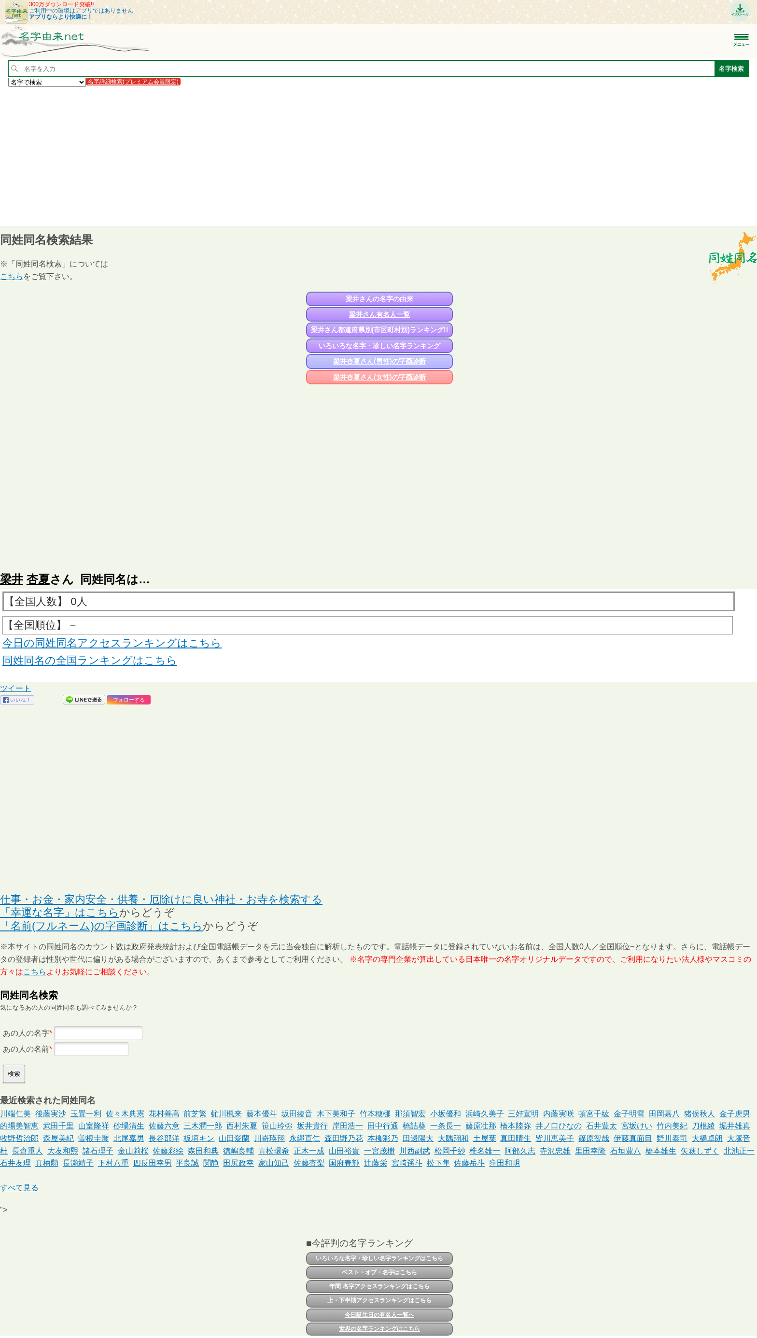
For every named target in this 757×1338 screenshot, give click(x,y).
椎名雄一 (484, 1151)
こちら (11, 276)
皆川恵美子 (554, 1138)
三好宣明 (523, 1114)
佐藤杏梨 (309, 1163)
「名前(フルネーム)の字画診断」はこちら (101, 926)
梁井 (11, 579)
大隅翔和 (453, 1138)
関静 (211, 1163)
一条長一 (445, 1126)
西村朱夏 (241, 1126)
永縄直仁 (304, 1138)
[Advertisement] (289, 156)
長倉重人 (27, 1151)
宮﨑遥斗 (407, 1163)
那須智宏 (410, 1114)
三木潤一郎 (202, 1126)
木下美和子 (336, 1114)
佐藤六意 (164, 1126)
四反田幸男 (152, 1163)
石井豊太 (601, 1126)
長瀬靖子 (78, 1163)
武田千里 (58, 1126)
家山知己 (273, 1163)
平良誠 (187, 1163)
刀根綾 (703, 1126)
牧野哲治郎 (19, 1138)
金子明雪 (629, 1114)
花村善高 (164, 1114)
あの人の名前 (26, 1049)
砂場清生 (128, 1126)
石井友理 (15, 1163)
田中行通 (382, 1126)
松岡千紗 (450, 1151)
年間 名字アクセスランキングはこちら (379, 1286)
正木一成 (309, 1151)
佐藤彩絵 (168, 1151)
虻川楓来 (226, 1114)
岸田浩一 (347, 1126)
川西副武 (414, 1151)
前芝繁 (195, 1114)
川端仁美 (15, 1114)
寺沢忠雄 (555, 1151)
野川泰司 (672, 1138)
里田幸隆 (590, 1151)
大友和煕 (62, 1151)
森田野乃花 (343, 1138)
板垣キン (198, 1138)
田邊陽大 (418, 1138)
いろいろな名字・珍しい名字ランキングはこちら (379, 1258)
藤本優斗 (261, 1114)
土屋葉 (484, 1138)
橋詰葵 (414, 1126)
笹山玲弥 (277, 1126)
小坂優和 (445, 1114)
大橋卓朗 (707, 1138)
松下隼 (438, 1163)
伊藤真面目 (633, 1138)
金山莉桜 (133, 1151)
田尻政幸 (238, 1163)
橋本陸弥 (515, 1126)
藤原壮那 (480, 1126)
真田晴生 (515, 1138)
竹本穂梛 (375, 1114)
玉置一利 (85, 1114)
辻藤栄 (375, 1163)
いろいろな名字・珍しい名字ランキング (379, 346)
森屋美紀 (58, 1138)
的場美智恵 (19, 1126)
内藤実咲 (558, 1114)
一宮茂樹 (379, 1151)
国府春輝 (344, 1163)
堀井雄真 (734, 1126)
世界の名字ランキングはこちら (379, 1328)
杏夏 (38, 579)
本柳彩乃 (382, 1138)
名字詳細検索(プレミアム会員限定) (133, 81)
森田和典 (203, 1151)
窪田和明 (504, 1163)
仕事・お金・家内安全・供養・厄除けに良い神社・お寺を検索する (161, 899)
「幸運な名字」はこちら (59, 912)
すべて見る (19, 1187)
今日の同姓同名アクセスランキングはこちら (112, 643)
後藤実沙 (50, 1114)
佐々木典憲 (125, 1114)
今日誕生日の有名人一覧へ (379, 1314)
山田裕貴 (344, 1151)
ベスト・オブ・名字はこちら (379, 1272)
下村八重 (113, 1163)
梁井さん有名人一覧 (379, 314)
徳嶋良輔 (238, 1151)
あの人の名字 (26, 1033)
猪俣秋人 (699, 1114)
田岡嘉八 (664, 1114)
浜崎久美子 (484, 1114)
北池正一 (739, 1151)
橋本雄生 (660, 1151)
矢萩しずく (700, 1151)
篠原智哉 (593, 1138)
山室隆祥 (93, 1126)
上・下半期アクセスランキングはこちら (379, 1300)
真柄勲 (46, 1163)
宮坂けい (636, 1126)
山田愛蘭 (234, 1138)
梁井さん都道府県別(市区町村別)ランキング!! (380, 330)
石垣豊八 (625, 1151)
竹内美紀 (672, 1126)
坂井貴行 (312, 1126)
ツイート (15, 688)
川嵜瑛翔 (269, 1138)
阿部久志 (520, 1151)
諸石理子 (98, 1151)
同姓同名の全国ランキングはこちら (89, 660)
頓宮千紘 (593, 1114)
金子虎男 (734, 1114)
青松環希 (273, 1151)
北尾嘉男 (128, 1138)
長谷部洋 (164, 1138)
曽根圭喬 (93, 1138)
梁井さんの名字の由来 (379, 299)
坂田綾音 (296, 1114)
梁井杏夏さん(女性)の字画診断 (379, 377)
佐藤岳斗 (469, 1163)
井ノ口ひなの (558, 1126)
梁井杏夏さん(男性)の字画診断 (379, 361)
